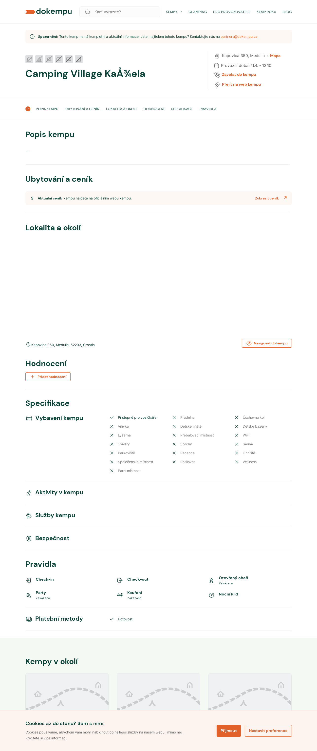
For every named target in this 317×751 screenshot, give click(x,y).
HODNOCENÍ (154, 109)
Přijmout (229, 730)
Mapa (273, 55)
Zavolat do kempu (239, 74)
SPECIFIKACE (182, 109)
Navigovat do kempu (267, 343)
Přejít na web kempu (241, 84)
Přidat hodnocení (48, 377)
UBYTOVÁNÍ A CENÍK (82, 109)
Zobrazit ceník (271, 198)
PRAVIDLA (208, 109)
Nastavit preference (268, 730)
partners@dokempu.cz (239, 36)
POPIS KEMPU (47, 109)
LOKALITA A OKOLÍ (121, 109)
